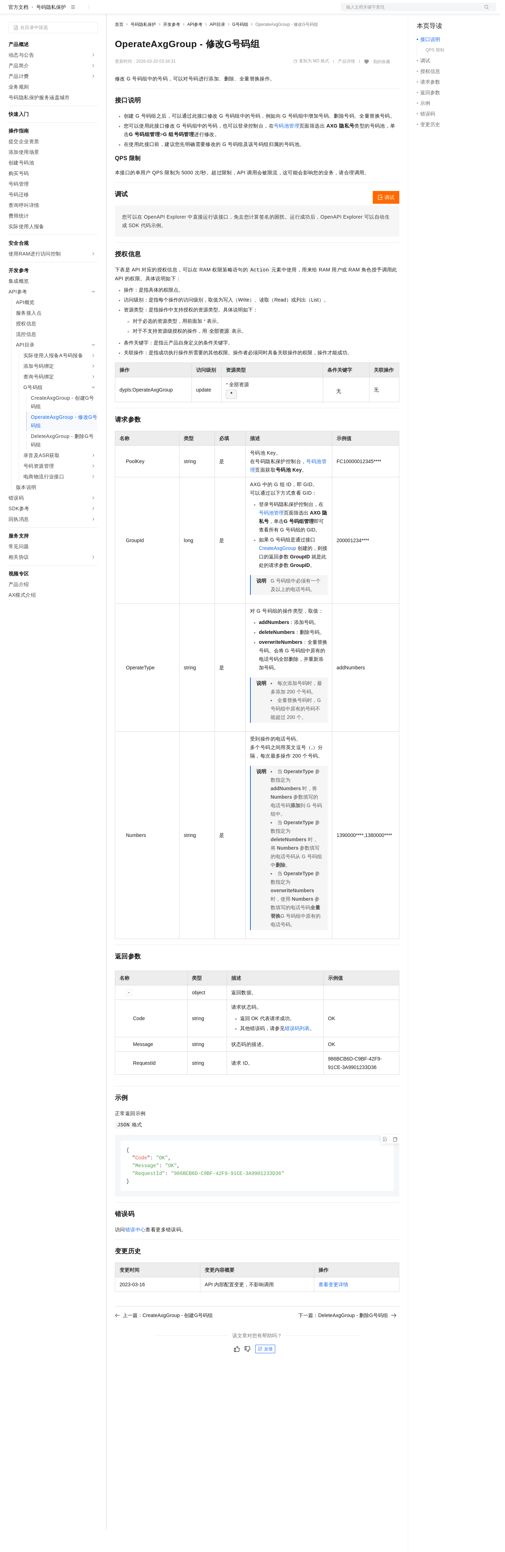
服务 (209, 11)
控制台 (441, 11)
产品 (92, 11)
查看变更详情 (333, 1309)
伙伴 (192, 11)
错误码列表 (297, 1051)
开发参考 (171, 47)
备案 (424, 11)
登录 (484, 11)
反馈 (265, 1373)
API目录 (217, 47)
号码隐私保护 (51, 30)
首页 (119, 47)
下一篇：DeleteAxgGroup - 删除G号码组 (347, 1340)
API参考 (194, 47)
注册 (458, 11)
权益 (136, 11)
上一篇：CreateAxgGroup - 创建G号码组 (164, 1340)
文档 (409, 11)
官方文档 (18, 30)
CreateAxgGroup (277, 571)
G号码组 (240, 47)
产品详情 (346, 83)
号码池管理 (286, 148)
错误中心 (135, 1254)
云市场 (172, 11)
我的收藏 (381, 84)
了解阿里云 (233, 11)
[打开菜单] (11, 11)
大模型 (72, 11)
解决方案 (114, 11)
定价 (153, 11)
